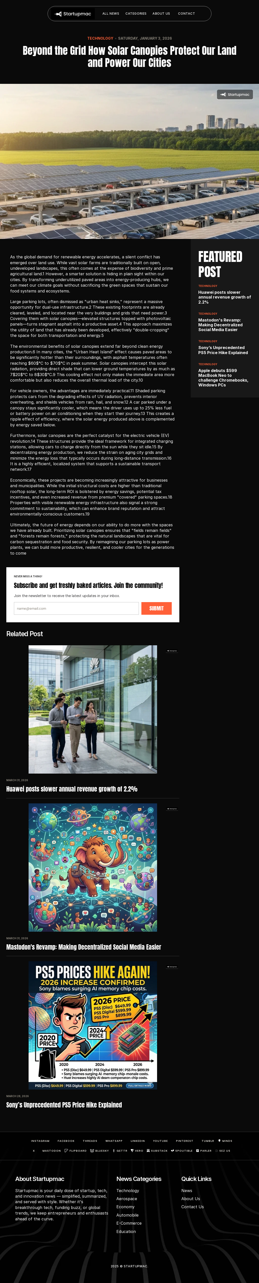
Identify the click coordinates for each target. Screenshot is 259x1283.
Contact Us (192, 1206)
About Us (190, 1198)
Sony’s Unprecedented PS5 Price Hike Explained (64, 1104)
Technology (100, 38)
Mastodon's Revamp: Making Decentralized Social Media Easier (83, 947)
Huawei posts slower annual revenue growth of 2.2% (72, 789)
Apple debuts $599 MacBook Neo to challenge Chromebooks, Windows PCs (223, 378)
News (186, 1190)
